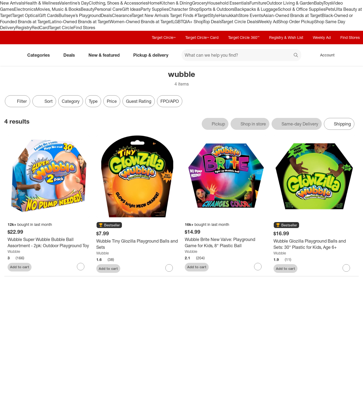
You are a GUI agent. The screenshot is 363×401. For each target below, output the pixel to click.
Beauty (87, 9)
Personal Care (108, 9)
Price (112, 101)
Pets (330, 9)
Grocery (199, 3)
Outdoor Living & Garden (290, 3)
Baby (318, 3)
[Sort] (44, 101)
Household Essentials (228, 3)
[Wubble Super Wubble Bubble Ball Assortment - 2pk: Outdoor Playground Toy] (49, 242)
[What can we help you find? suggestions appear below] (241, 55)
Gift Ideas (131, 9)
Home (154, 3)
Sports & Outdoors (216, 9)
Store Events (250, 15)
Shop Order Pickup (296, 21)
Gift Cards (49, 15)
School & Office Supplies (302, 9)
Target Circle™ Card (201, 37)
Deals (106, 15)
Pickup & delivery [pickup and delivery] (153, 55)
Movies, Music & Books (58, 9)
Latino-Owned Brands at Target (79, 21)
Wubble (14, 251)
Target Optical (25, 15)
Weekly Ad (268, 21)
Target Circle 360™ (243, 37)
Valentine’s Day (74, 3)
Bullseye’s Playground (80, 15)
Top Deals (212, 21)
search (296, 55)
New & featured (106, 55)
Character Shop (184, 9)
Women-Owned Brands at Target (140, 21)
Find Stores (84, 27)
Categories (40, 55)
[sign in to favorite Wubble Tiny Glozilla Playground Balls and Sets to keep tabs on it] (169, 268)
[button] (109, 225)
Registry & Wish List (286, 37)
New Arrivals (12, 3)
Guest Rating (138, 101)
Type (93, 101)
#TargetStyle (206, 15)
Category (71, 101)
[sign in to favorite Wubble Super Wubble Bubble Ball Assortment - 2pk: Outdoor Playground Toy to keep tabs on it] (80, 266)
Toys (327, 3)
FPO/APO (169, 101)
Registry (24, 27)
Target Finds (182, 15)
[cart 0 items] (352, 55)
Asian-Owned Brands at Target (292, 15)
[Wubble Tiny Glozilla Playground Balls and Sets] (137, 244)
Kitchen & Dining (176, 3)
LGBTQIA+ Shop (187, 21)
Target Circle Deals (239, 21)
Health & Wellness (41, 3)
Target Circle (61, 27)
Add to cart (19, 267)
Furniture (257, 3)
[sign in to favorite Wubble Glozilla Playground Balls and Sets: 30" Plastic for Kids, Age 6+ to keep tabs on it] (346, 268)
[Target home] (11, 55)
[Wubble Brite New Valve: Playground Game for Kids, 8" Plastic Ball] (226, 242)
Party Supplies (155, 9)
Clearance (122, 15)
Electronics (25, 9)
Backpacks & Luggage (256, 9)
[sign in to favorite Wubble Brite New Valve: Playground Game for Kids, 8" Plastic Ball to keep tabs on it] (258, 266)
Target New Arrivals (151, 15)
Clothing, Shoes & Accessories (118, 3)
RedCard (40, 27)
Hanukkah (228, 15)
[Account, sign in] (324, 55)
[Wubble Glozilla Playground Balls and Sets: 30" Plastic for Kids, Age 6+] (314, 244)
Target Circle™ (164, 37)
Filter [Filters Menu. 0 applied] (17, 101)
